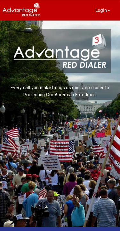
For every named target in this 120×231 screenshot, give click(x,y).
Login (102, 10)
